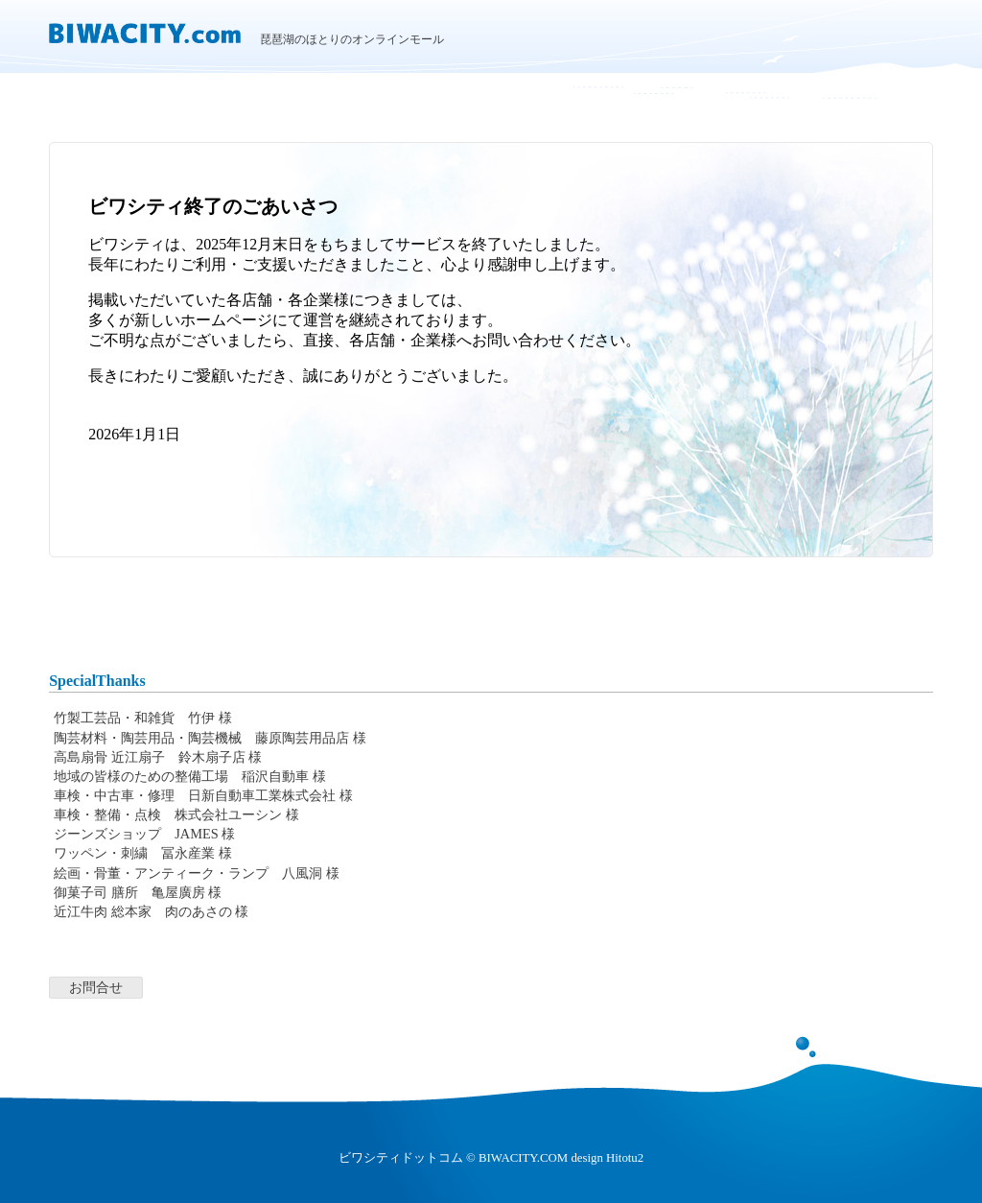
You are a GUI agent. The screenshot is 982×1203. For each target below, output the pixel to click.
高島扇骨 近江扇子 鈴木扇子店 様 (158, 757)
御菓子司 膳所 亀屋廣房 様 (138, 892)
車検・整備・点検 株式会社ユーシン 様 (176, 814)
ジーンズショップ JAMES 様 (144, 833)
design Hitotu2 (607, 1158)
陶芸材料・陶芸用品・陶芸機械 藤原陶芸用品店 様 (210, 737)
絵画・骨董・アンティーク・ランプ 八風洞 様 (196, 873)
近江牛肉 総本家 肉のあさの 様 (151, 911)
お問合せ (96, 987)
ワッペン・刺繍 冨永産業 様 (143, 853)
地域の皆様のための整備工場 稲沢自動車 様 (190, 776)
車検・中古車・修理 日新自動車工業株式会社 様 (203, 795)
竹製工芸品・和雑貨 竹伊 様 (143, 717)
